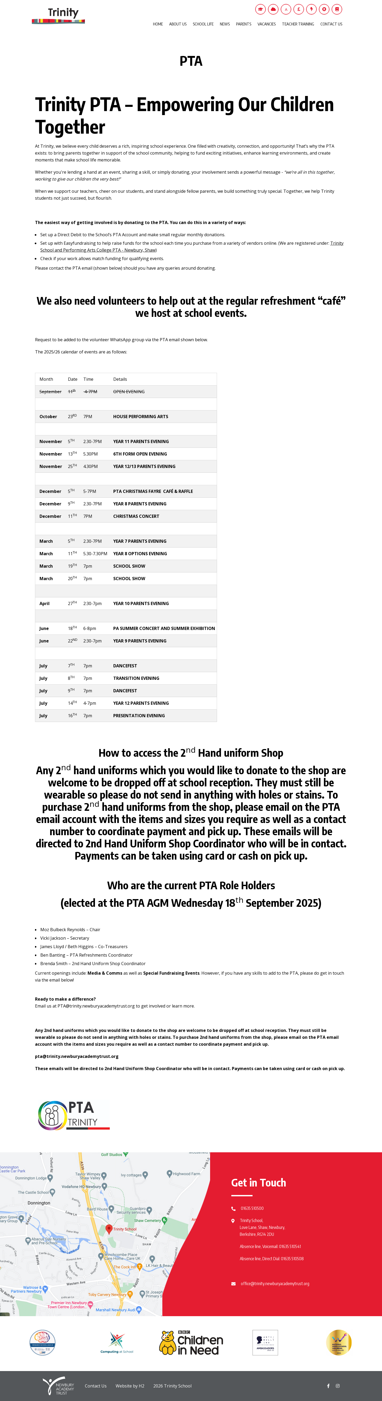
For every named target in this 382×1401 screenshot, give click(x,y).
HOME (158, 23)
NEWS (225, 23)
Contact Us (96, 1386)
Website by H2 (130, 1386)
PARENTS (243, 23)
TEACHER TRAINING (298, 23)
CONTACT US (331, 23)
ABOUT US (177, 23)
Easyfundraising (80, 243)
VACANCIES (267, 23)
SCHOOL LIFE (203, 23)
